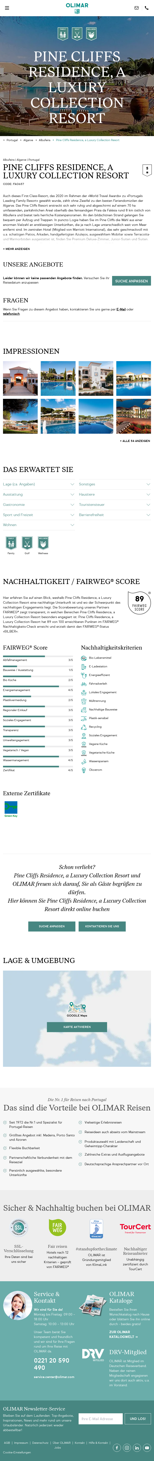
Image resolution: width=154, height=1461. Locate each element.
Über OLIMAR (62, 1443)
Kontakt (80, 1443)
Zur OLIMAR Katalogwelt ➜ (123, 1334)
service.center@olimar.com (54, 1377)
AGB (7, 1443)
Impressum (21, 1443)
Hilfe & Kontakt (98, 1443)
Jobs (57, 1447)
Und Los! (138, 1419)
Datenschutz (40, 1443)
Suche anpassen (131, 281)
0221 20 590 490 (51, 1364)
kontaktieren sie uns (102, 926)
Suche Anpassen (52, 926)
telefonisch (11, 314)
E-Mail (121, 309)
